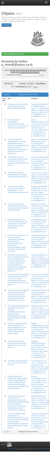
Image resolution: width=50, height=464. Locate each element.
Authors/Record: (21, 86)
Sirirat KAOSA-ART (37, 274)
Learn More (6, 25)
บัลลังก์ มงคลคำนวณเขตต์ (39, 124)
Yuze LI (33, 173)
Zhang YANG (35, 157)
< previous (6, 94)
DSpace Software (14, 449)
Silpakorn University (37, 110)
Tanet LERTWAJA (36, 361)
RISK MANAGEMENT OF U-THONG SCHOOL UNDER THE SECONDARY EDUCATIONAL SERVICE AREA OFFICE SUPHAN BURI (18, 224)
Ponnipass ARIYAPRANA (39, 186)
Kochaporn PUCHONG (38, 204)
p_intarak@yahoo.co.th (38, 114)
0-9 (11, 70)
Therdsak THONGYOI (38, 306)
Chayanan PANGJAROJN (39, 414)
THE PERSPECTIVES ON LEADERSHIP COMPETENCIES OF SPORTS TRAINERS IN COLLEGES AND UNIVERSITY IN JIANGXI (18, 161)
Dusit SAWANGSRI (37, 220)
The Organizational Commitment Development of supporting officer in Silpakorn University (18, 106)
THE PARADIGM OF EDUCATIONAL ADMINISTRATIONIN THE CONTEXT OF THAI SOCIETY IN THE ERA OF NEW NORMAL (18, 124)
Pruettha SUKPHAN (37, 235)
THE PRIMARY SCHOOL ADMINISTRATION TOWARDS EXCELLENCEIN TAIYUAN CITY (18, 175)
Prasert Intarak (35, 126)
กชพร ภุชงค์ (35, 206)
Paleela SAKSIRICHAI (38, 104)
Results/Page (40, 83)
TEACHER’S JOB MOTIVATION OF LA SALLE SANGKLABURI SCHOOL (18, 363)
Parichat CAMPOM (37, 290)
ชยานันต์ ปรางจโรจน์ (37, 416)
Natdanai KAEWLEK (37, 255)
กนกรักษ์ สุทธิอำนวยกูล (38, 380)
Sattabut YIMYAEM (37, 139)
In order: (23, 83)
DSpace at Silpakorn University (13, 54)
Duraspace (38, 449)
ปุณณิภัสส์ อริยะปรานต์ (38, 188)
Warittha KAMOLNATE (38, 396)
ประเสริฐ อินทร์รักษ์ (42, 108)
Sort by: (7, 83)
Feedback (46, 449)
